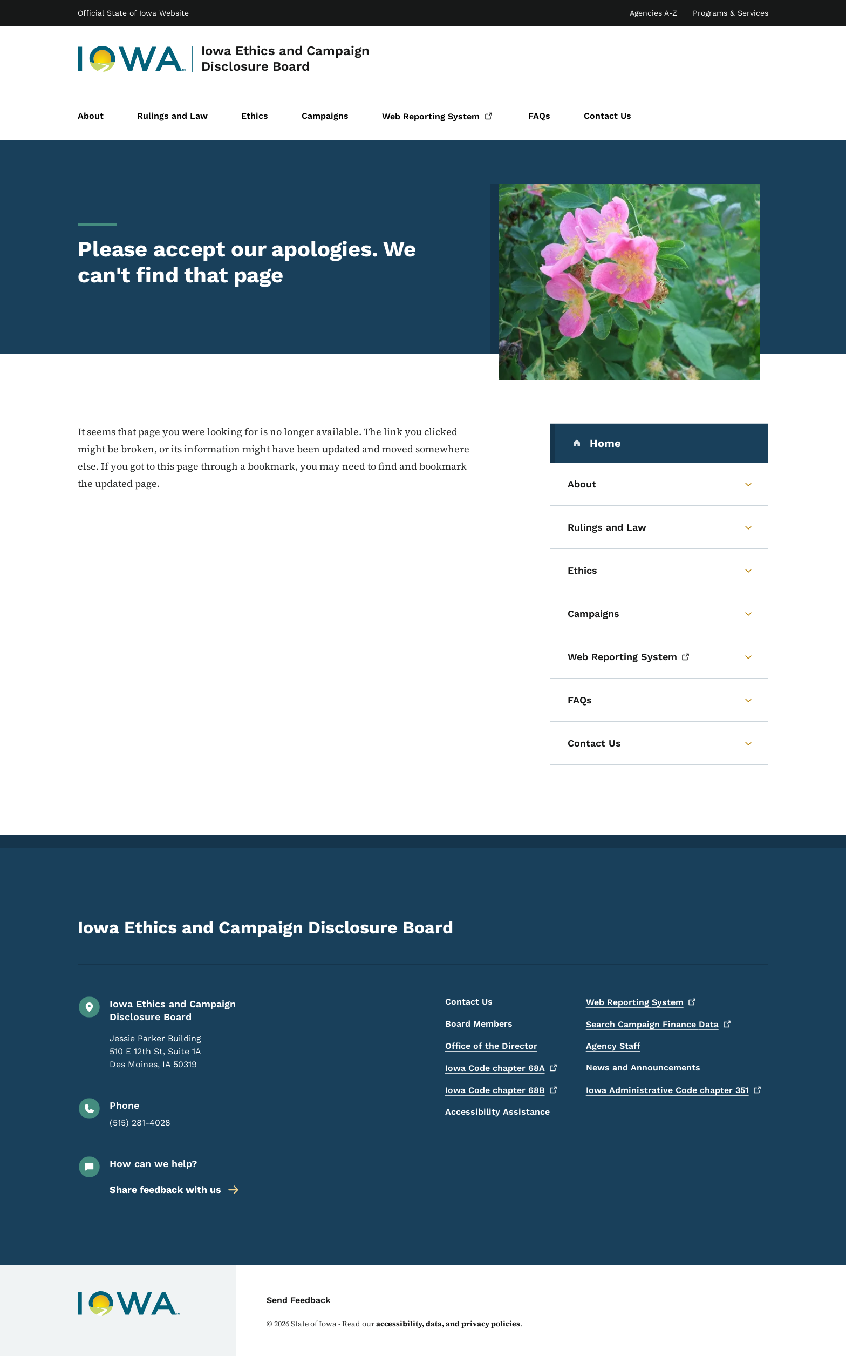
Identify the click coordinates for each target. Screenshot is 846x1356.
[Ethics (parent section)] (659, 570)
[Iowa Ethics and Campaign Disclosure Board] (132, 59)
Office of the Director (491, 1046)
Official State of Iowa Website (133, 13)
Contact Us (469, 1001)
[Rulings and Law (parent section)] (659, 527)
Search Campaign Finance (660, 1024)
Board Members (479, 1024)
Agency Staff (613, 1046)
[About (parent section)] (659, 484)
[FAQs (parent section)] (659, 700)
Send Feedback (299, 1300)
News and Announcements (643, 1067)
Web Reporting (642, 1002)
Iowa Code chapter (502, 1068)
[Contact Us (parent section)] (659, 743)
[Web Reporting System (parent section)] (659, 657)
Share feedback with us (175, 1189)
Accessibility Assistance (497, 1112)
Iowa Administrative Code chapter (675, 1090)
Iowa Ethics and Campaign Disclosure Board (285, 58)
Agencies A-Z (653, 13)
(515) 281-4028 (140, 1122)
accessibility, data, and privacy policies (448, 1323)
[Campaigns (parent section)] (659, 613)
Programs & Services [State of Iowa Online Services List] (730, 13)
